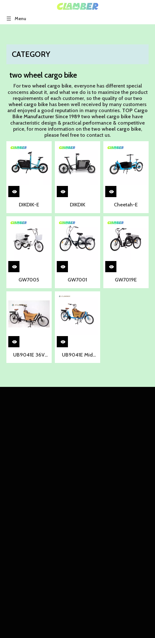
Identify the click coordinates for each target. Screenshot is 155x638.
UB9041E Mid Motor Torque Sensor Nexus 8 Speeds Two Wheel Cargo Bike (77, 356)
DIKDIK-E (29, 205)
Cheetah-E (126, 205)
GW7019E (126, 280)
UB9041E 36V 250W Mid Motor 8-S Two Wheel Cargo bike (29, 356)
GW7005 (28, 280)
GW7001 (77, 280)
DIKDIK (77, 205)
